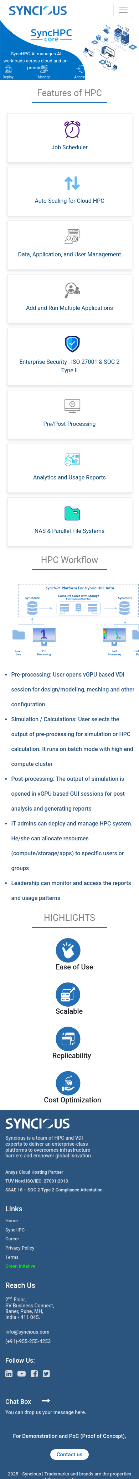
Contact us (69, 1454)
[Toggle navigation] (123, 10)
